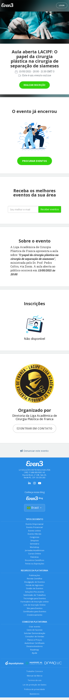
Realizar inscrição (34, 85)
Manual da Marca (34, 675)
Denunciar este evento (34, 450)
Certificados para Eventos (34, 611)
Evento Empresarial (34, 524)
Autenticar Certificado (35, 643)
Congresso (34, 537)
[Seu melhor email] (23, 209)
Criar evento (34, 626)
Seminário (34, 543)
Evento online (34, 530)
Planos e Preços (34, 640)
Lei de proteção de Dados (34, 684)
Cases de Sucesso (34, 630)
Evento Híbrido (34, 534)
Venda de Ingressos (34, 585)
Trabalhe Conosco (34, 671)
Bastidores (34, 694)
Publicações (34, 575)
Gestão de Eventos (34, 588)
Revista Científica (34, 578)
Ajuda (34, 653)
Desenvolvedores (34, 646)
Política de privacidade (34, 689)
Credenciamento (34, 615)
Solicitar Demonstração (34, 633)
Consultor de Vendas (34, 636)
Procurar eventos (34, 161)
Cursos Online (34, 553)
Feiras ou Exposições (34, 563)
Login (61, 5)
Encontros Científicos (34, 560)
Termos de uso (34, 680)
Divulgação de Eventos (34, 582)
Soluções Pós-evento (34, 591)
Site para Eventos (34, 608)
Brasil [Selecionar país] (34, 507)
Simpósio (34, 540)
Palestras (34, 557)
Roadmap (34, 649)
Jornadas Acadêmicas (34, 550)
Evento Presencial (34, 527)
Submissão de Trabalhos (34, 595)
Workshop (34, 547)
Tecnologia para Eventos (34, 598)
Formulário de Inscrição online (35, 601)
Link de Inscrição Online (35, 605)
